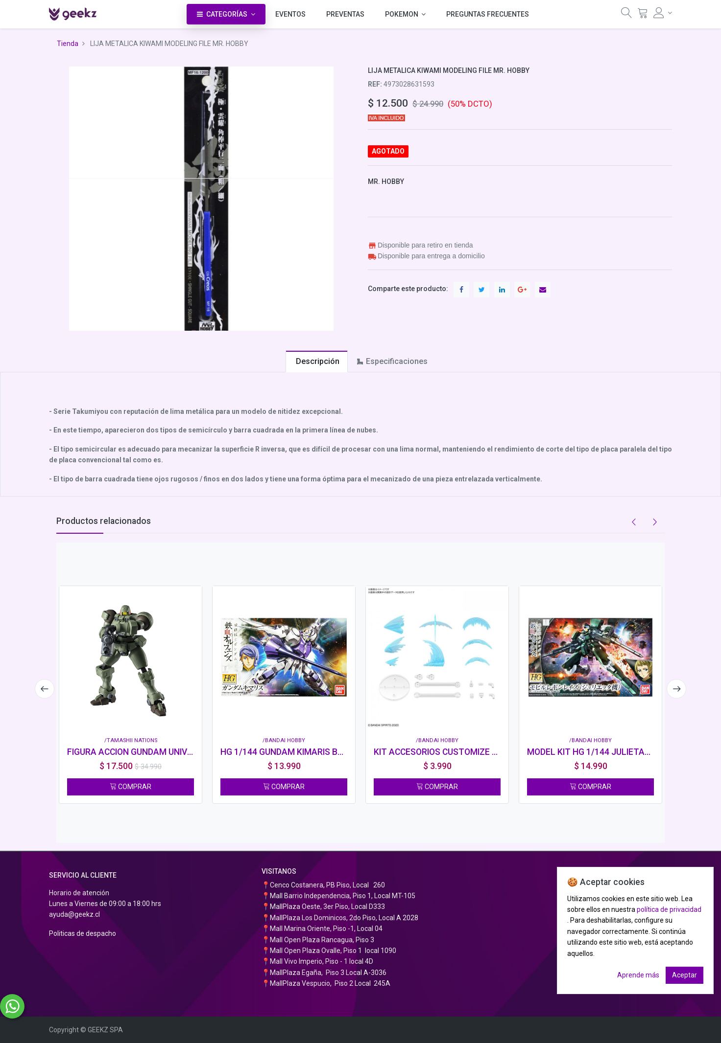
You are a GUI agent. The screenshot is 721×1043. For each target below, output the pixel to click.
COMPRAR (130, 787)
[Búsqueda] (626, 15)
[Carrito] (642, 15)
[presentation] (44, 689)
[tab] (317, 361)
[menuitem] (290, 14)
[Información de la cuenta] (662, 12)
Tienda (67, 43)
